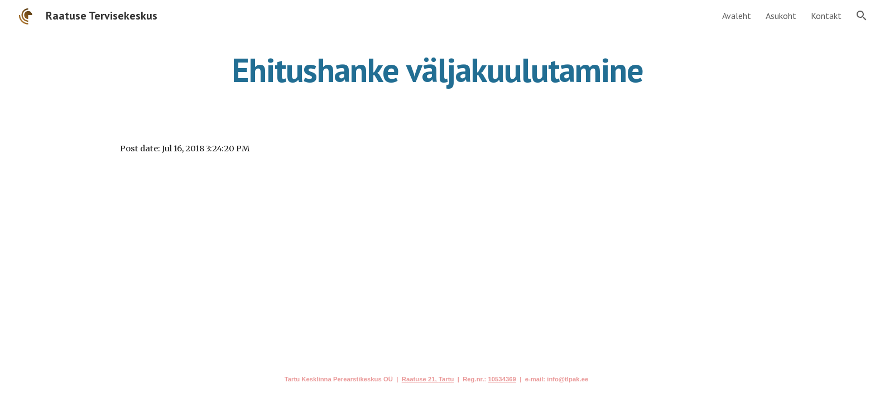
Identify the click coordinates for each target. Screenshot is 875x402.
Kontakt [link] (826, 15)
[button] (861, 15)
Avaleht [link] (736, 15)
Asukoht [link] (781, 15)
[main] (437, 70)
